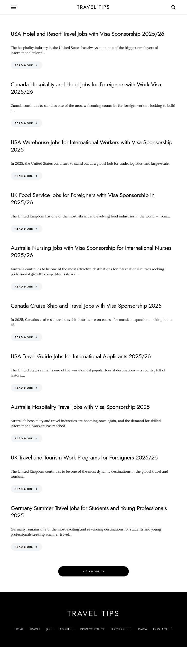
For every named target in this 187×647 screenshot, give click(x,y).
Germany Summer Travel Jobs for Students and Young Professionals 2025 (89, 512)
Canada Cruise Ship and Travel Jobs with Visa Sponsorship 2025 (86, 305)
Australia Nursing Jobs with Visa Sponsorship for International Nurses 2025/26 (91, 251)
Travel (35, 629)
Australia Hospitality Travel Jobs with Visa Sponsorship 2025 (80, 407)
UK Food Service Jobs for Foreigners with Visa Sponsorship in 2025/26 (82, 199)
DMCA (142, 629)
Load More (91, 571)
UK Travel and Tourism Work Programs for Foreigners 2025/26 (84, 457)
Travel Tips (93, 7)
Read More (24, 65)
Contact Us (162, 629)
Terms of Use (121, 629)
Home (19, 629)
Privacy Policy (92, 629)
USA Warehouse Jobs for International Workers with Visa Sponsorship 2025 (91, 146)
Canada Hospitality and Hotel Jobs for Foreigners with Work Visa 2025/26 (86, 88)
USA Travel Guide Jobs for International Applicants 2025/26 (81, 356)
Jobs (49, 629)
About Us (67, 629)
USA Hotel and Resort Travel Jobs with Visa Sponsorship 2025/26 (87, 33)
